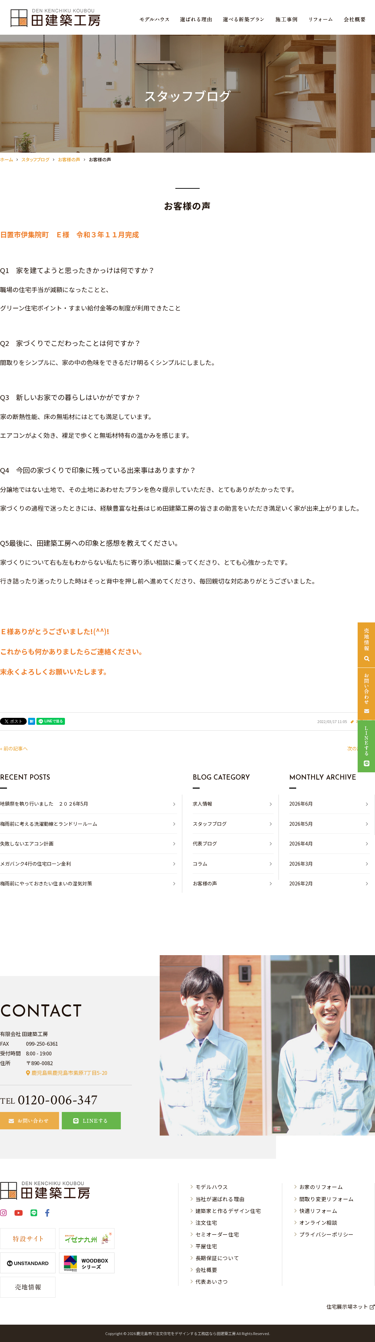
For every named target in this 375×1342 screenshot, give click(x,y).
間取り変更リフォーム (326, 1199)
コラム (200, 863)
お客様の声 (205, 883)
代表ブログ (205, 843)
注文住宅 (206, 1222)
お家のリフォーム (321, 1186)
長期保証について (217, 1258)
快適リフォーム (318, 1210)
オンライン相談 (318, 1222)
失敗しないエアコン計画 (26, 843)
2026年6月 (301, 803)
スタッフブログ (210, 823)
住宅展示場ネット (347, 1306)
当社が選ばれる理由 (220, 1199)
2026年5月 (301, 823)
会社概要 (206, 1269)
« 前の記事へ (14, 748)
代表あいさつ (211, 1281)
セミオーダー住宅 (217, 1234)
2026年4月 (301, 843)
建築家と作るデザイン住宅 (228, 1210)
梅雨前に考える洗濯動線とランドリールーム (48, 823)
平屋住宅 (206, 1246)
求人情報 (202, 803)
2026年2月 (301, 883)
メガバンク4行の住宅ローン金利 (35, 863)
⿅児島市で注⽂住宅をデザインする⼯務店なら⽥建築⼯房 (186, 1333)
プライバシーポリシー (326, 1234)
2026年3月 (301, 863)
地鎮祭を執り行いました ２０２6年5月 (44, 803)
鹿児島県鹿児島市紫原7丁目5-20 (69, 1072)
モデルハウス (211, 1186)
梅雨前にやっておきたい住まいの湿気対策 (46, 883)
